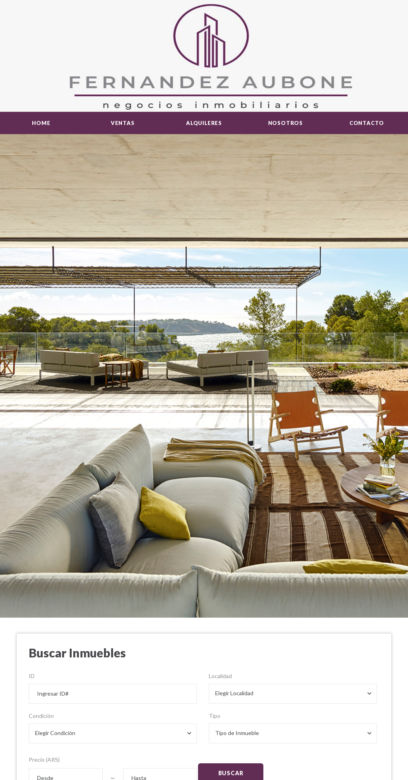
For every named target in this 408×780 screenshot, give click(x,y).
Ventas (123, 123)
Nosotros (285, 123)
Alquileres (204, 123)
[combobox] (293, 694)
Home (41, 123)
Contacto (366, 123)
